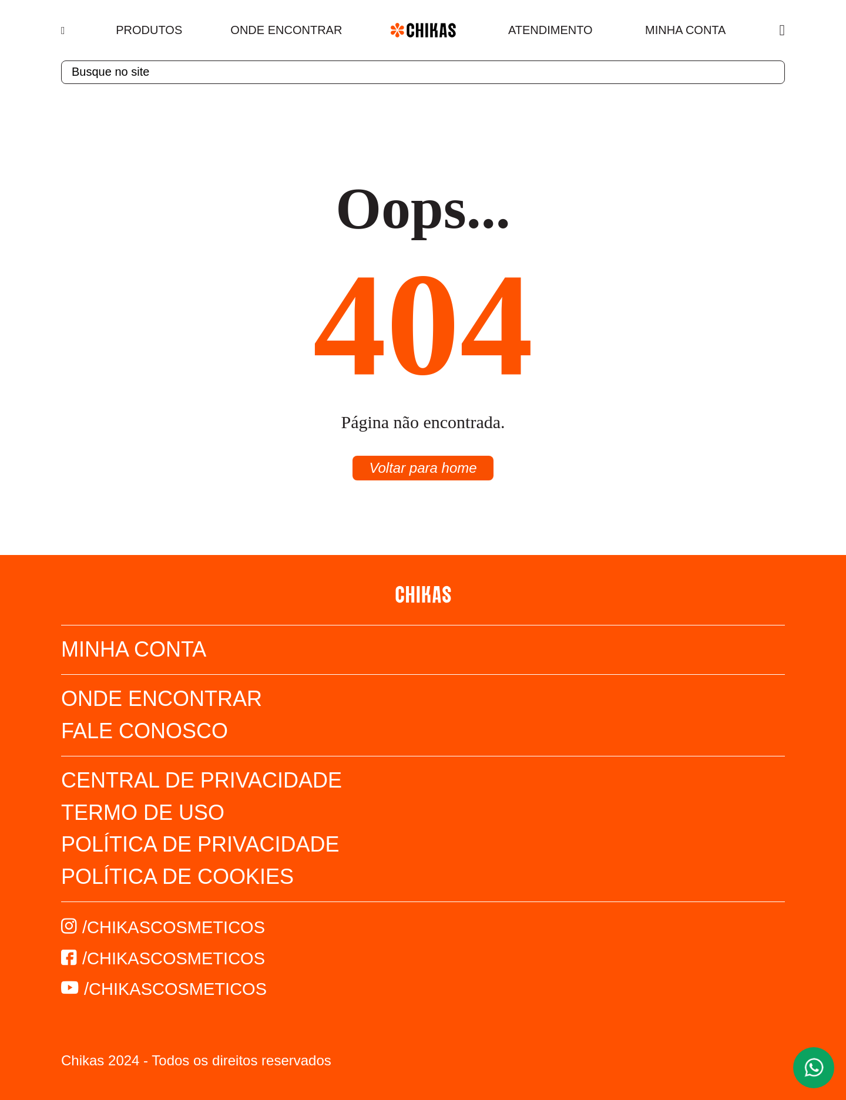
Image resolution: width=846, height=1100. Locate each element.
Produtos (149, 29)
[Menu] (64, 30)
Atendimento (550, 29)
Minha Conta (685, 29)
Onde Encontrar (286, 29)
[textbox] (423, 72)
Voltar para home (422, 468)
